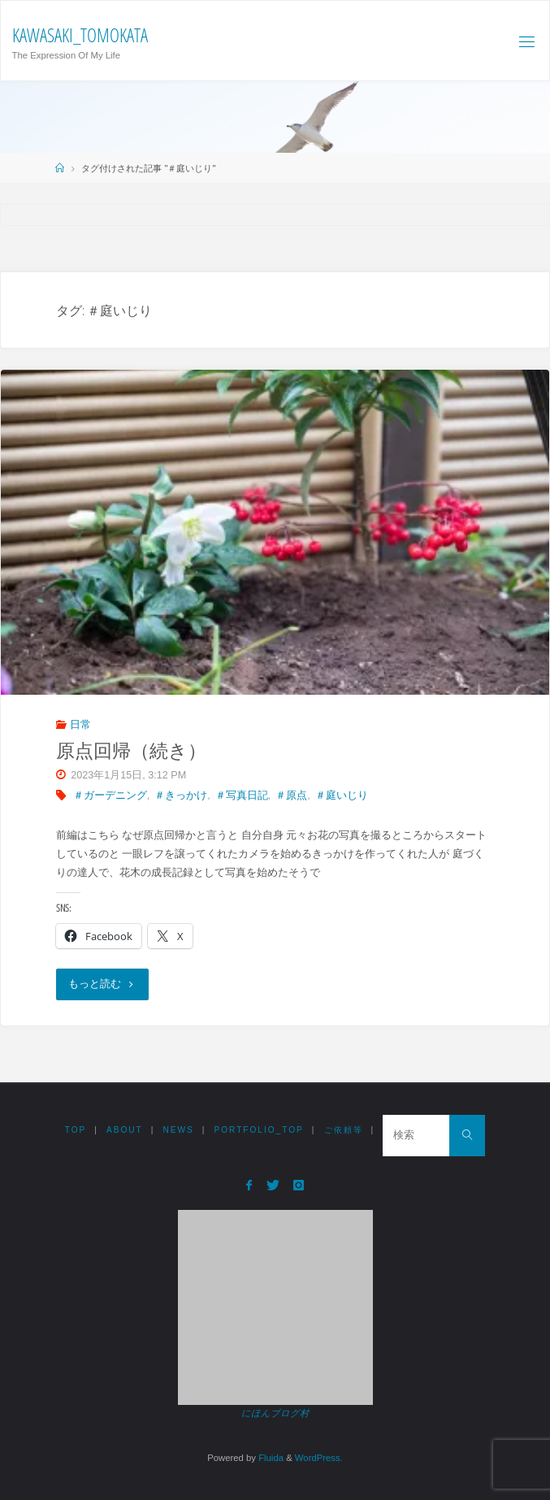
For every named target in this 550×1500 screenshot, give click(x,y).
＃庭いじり (341, 795)
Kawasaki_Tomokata (80, 35)
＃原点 (291, 795)
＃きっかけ (180, 795)
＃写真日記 (241, 795)
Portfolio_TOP (259, 1129)
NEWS (178, 1129)
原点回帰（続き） (131, 750)
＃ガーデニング (110, 795)
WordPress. (319, 1458)
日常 (80, 724)
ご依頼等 (343, 1129)
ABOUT (124, 1129)
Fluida (270, 1458)
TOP (76, 1129)
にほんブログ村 (275, 1413)
